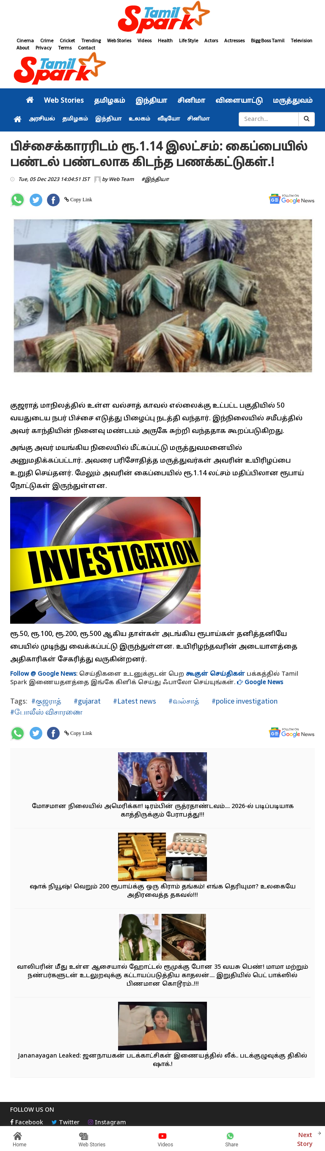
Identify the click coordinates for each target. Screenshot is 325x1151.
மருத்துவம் (293, 101)
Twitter (66, 1122)
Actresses (234, 40)
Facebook (26, 1122)
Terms (65, 47)
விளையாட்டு (239, 101)
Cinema (25, 40)
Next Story (304, 1139)
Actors (211, 40)
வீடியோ (168, 119)
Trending (91, 40)
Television (301, 40)
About (23, 47)
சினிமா (191, 101)
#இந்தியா (155, 180)
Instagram (107, 1122)
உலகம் (139, 119)
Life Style (188, 40)
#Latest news (133, 701)
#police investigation (244, 701)
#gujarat (86, 701)
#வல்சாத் (183, 701)
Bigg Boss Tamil (267, 40)
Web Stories (119, 40)
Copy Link (80, 199)
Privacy (44, 47)
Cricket (67, 40)
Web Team (121, 180)
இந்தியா (151, 101)
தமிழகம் (109, 101)
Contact (86, 47)
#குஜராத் (46, 701)
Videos (144, 40)
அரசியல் (42, 119)
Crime (46, 40)
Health (165, 40)
